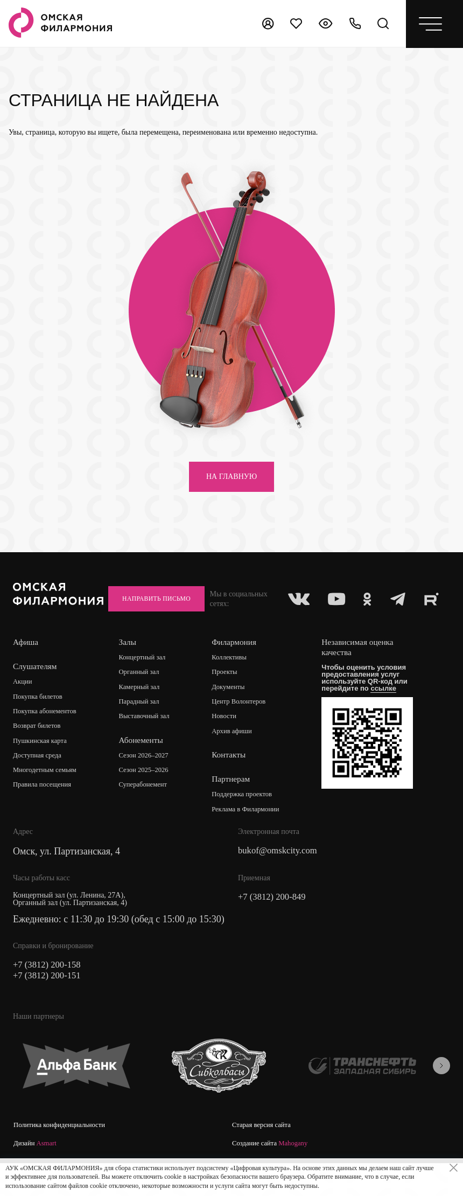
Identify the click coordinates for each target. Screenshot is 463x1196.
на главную (231, 476)
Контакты (232, 780)
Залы (130, 666)
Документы (232, 712)
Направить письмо (393, 601)
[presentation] (441, 1093)
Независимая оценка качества (364, 672)
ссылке (389, 712)
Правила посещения (45, 812)
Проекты (228, 697)
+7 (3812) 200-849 (274, 924)
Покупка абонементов (48, 736)
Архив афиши (236, 757)
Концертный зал (147, 682)
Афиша (26, 666)
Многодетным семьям (48, 796)
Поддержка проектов (247, 821)
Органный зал (143, 697)
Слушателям (36, 690)
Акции (23, 706)
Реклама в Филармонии (251, 836)
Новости (228, 742)
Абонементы (144, 765)
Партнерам (234, 805)
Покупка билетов (40, 721)
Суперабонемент (147, 812)
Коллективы (233, 682)
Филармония (237, 666)
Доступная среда (40, 781)
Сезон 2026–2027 (148, 781)
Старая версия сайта (264, 1154)
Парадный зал (143, 727)
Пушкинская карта (43, 766)
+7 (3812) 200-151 (49, 1003)
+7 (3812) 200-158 (49, 991)
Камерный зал (143, 712)
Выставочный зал (149, 742)
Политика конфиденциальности (64, 1154)
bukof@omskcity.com (281, 877)
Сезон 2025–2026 (148, 796)
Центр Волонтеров (244, 727)
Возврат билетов (39, 751)
